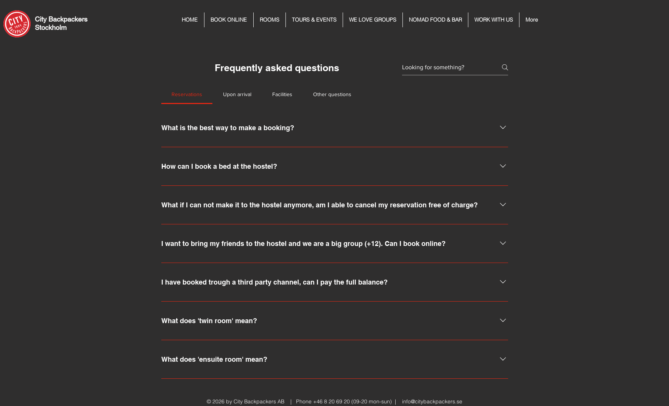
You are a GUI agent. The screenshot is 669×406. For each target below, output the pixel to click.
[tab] (187, 94)
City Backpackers (61, 19)
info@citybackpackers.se (432, 401)
